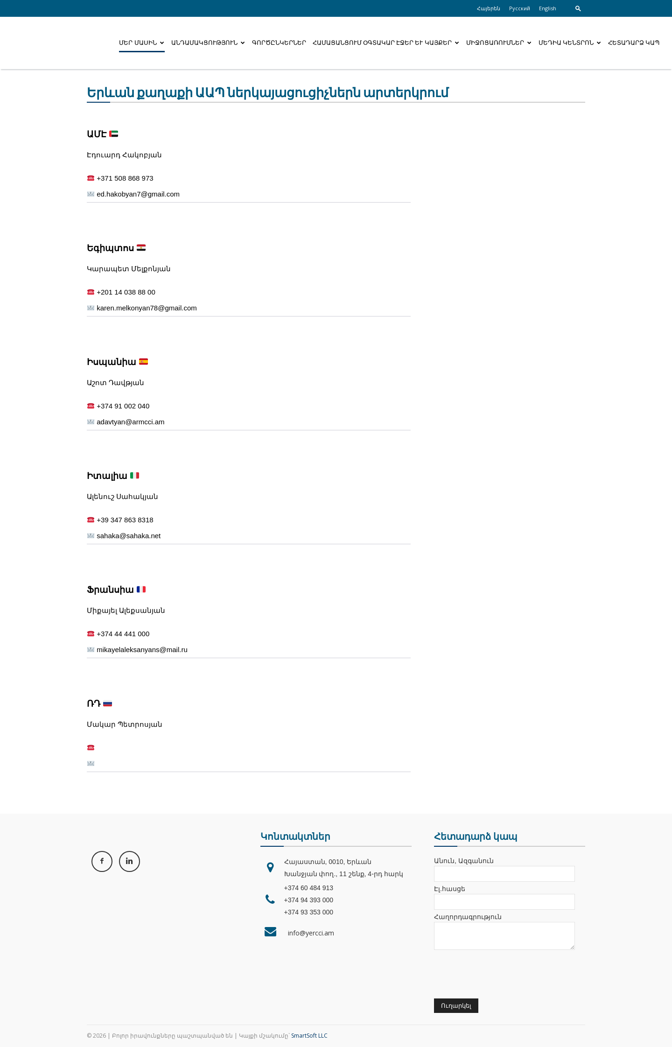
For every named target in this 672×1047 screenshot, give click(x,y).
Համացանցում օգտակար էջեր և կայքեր (386, 42)
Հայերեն (488, 8)
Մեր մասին (141, 42)
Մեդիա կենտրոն (570, 42)
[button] (578, 8)
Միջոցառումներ (499, 42)
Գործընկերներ (279, 42)
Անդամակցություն (208, 42)
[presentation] (505, 973)
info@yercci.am (309, 932)
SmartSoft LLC (309, 1036)
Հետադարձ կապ (633, 42)
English (547, 8)
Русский (519, 8)
